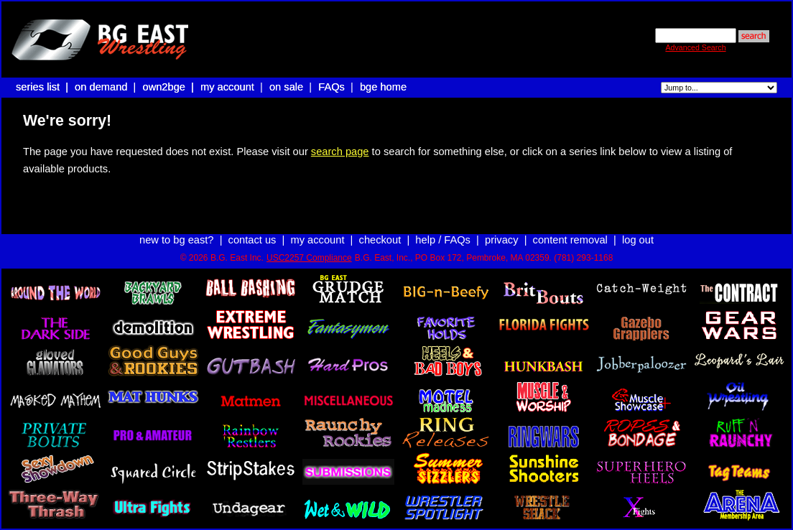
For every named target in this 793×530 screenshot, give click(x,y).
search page (340, 151)
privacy (501, 240)
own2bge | (169, 87)
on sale (286, 87)
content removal (570, 240)
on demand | (107, 87)
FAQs (331, 87)
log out (638, 240)
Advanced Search (695, 47)
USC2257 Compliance (309, 258)
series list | (43, 87)
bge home (383, 87)
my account (227, 87)
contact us (252, 240)
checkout (380, 240)
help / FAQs (442, 240)
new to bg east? (176, 240)
